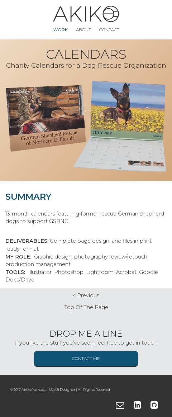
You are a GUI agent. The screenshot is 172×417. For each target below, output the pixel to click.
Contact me (86, 358)
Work (60, 29)
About (83, 29)
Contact (109, 29)
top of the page (86, 307)
